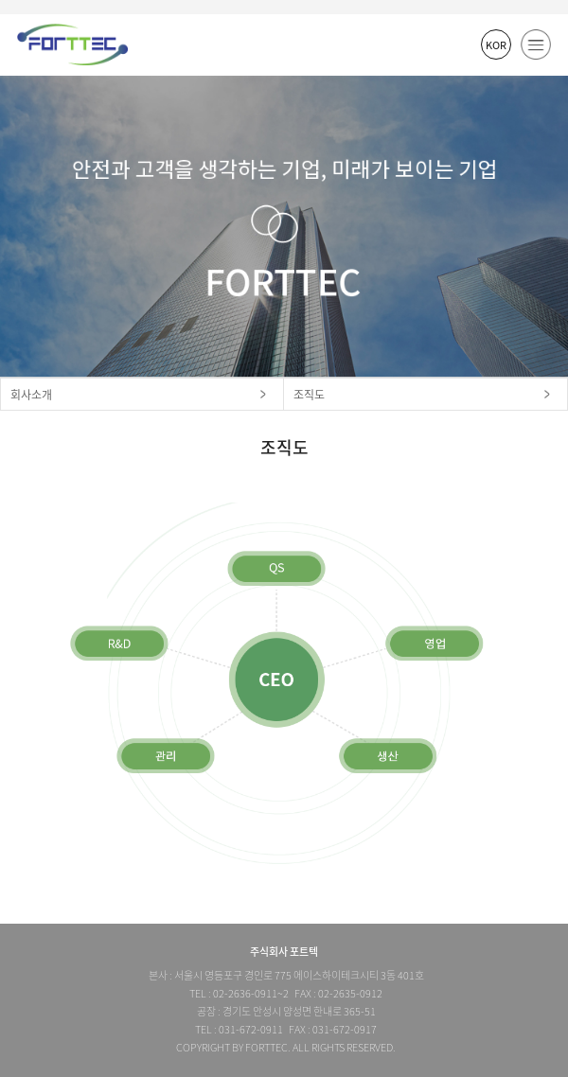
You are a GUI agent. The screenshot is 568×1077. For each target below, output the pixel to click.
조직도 (309, 394)
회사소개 (31, 394)
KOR (496, 45)
